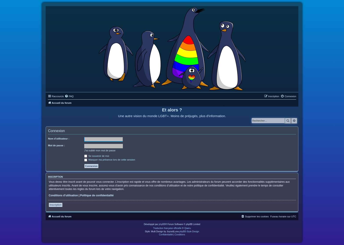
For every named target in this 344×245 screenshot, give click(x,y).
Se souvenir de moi (96, 156)
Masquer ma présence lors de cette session (109, 159)
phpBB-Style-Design (189, 231)
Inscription (56, 204)
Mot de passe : (56, 145)
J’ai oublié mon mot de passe (99, 150)
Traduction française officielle (167, 228)
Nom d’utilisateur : (58, 138)
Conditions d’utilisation (63, 195)
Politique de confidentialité (97, 195)
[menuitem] (69, 96)
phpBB (162, 224)
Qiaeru (187, 228)
